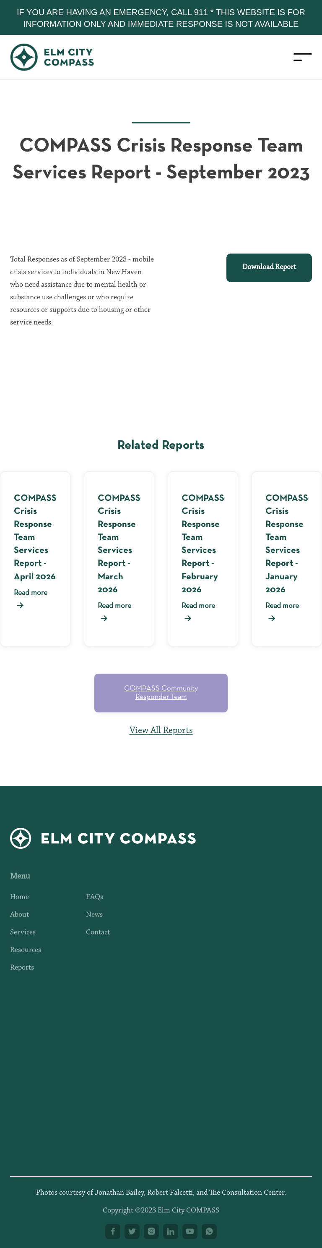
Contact (98, 939)
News (94, 922)
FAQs (94, 904)
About (19, 922)
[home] (60, 57)
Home (19, 904)
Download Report (269, 267)
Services (23, 939)
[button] (302, 57)
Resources (25, 957)
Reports (22, 975)
